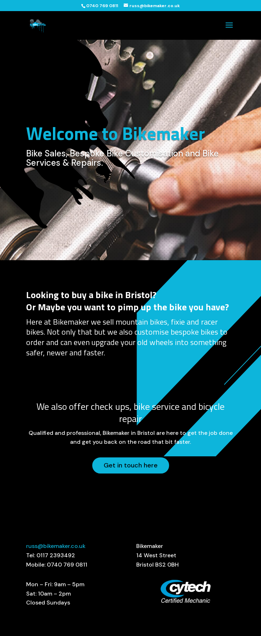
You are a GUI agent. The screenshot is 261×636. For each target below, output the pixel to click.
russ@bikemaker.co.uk (55, 546)
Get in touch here (131, 465)
